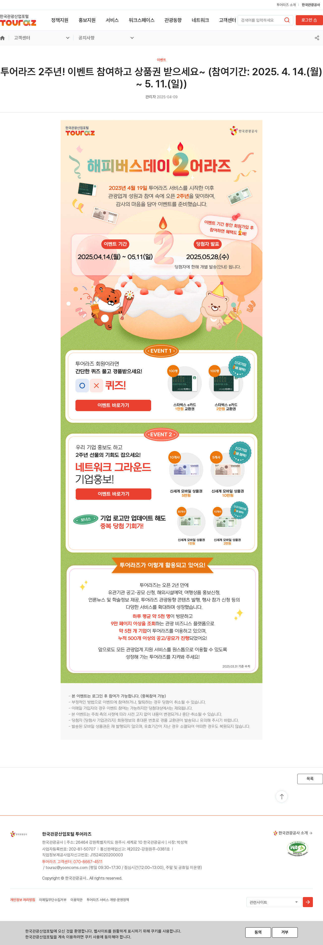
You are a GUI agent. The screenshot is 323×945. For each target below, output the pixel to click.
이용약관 (76, 900)
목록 (310, 778)
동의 (258, 932)
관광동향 (173, 20)
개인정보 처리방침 (22, 900)
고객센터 (227, 20)
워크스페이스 (141, 20)
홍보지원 (87, 20)
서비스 (112, 20)
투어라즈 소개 (286, 5)
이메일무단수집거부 (52, 900)
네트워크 (200, 20)
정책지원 (59, 20)
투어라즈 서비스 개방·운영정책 (108, 900)
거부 (284, 932)
